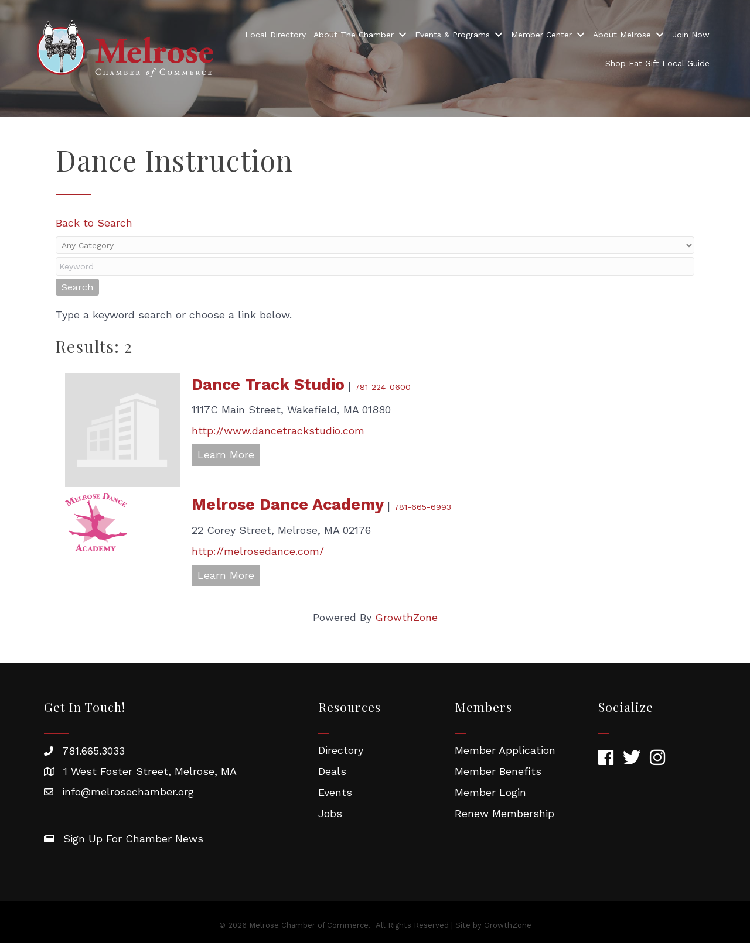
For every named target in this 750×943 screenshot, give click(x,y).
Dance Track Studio (268, 384)
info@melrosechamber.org (128, 792)
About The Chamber (353, 34)
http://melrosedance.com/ (258, 551)
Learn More (225, 454)
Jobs (330, 813)
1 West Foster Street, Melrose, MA (150, 771)
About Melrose (622, 34)
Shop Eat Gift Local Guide (657, 63)
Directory (340, 750)
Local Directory (275, 34)
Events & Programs (452, 34)
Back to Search (94, 223)
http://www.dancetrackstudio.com (278, 430)
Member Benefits (498, 771)
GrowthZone (406, 617)
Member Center (541, 34)
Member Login (490, 792)
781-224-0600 (382, 387)
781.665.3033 (93, 751)
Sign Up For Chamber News (133, 838)
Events (335, 792)
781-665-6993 (422, 507)
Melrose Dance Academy (288, 504)
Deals (332, 771)
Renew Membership (504, 813)
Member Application (505, 750)
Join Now (691, 34)
